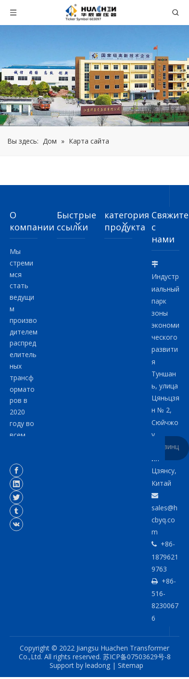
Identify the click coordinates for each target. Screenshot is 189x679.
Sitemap (130, 665)
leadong (97, 665)
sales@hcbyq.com (164, 519)
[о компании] (94, 75)
